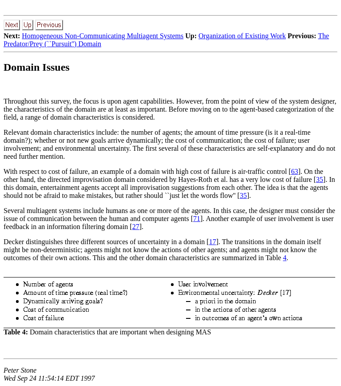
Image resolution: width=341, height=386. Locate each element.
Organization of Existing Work (242, 36)
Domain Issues (37, 67)
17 (212, 241)
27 (135, 226)
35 (319, 179)
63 (294, 171)
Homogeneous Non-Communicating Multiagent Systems (102, 36)
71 (196, 218)
